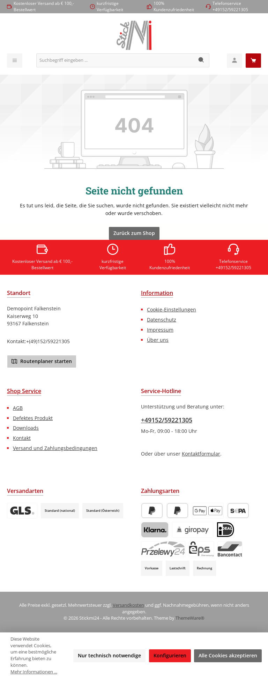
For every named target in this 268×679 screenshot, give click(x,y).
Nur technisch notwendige (109, 655)
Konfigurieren (170, 655)
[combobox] (115, 60)
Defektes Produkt (33, 418)
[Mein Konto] (234, 60)
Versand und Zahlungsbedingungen (55, 448)
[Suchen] (201, 60)
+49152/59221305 (166, 420)
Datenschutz (161, 319)
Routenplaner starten (42, 360)
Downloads (26, 428)
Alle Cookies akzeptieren (228, 655)
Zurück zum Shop (134, 233)
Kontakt (22, 438)
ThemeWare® (190, 618)
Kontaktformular (201, 453)
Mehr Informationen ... (33, 672)
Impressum (160, 329)
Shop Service (24, 391)
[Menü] (14, 60)
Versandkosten (128, 605)
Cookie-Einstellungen (171, 309)
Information (157, 293)
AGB (18, 408)
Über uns (158, 340)
